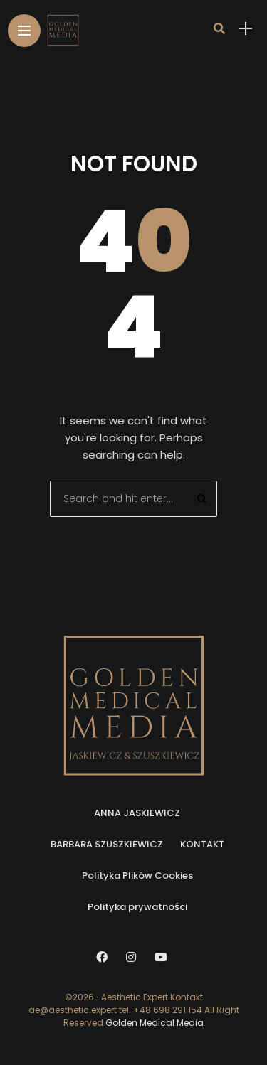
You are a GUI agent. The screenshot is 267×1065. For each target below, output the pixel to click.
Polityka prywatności (137, 907)
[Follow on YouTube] (163, 957)
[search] (219, 28)
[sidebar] (245, 28)
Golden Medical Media (154, 1023)
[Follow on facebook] (104, 957)
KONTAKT (202, 844)
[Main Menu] (24, 31)
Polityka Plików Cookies (137, 875)
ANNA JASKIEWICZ (137, 813)
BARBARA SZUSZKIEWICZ (107, 844)
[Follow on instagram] (133, 957)
